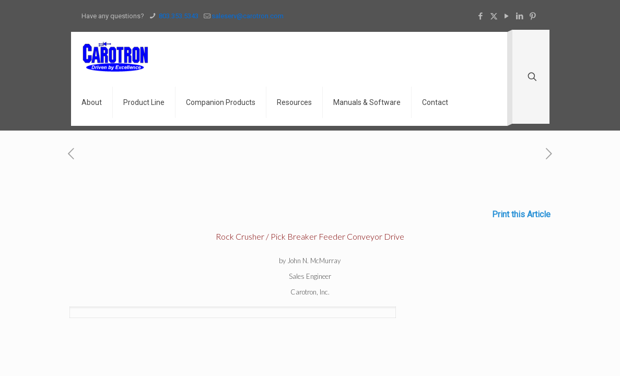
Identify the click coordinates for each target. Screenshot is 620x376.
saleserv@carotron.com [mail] (248, 16)
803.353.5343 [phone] (177, 16)
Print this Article (521, 214)
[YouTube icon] (507, 16)
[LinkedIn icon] (520, 16)
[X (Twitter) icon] (494, 16)
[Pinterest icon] (533, 16)
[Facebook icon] (481, 16)
